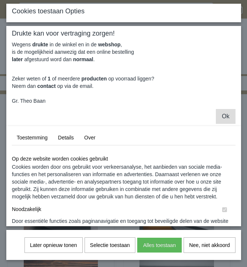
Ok (225, 122)
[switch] (224, 215)
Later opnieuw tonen (53, 251)
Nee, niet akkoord (209, 251)
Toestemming (32, 143)
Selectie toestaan (110, 251)
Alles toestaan (159, 251)
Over (89, 143)
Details (66, 143)
